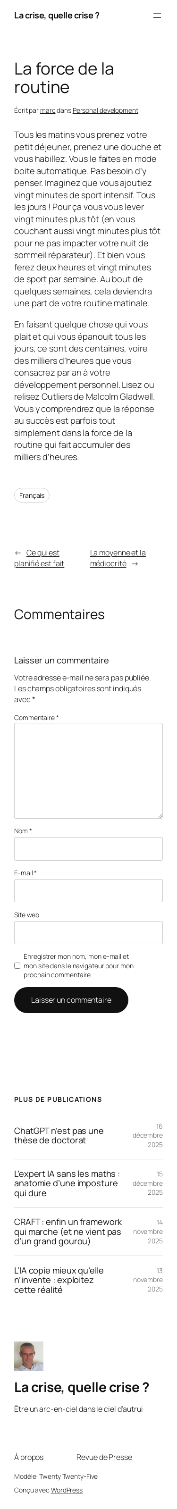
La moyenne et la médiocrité (118, 558)
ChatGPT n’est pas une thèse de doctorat (59, 1135)
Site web (26, 914)
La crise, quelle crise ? (56, 15)
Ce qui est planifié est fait (39, 558)
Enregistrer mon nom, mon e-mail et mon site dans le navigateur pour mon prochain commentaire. (78, 965)
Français (31, 495)
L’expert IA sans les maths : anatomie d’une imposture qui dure (67, 1183)
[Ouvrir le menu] (157, 15)
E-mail (25, 872)
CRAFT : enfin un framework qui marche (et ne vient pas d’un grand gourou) (68, 1231)
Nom (23, 830)
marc (48, 110)
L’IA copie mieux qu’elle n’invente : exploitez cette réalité (59, 1280)
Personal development (105, 110)
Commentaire (36, 717)
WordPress (67, 1489)
